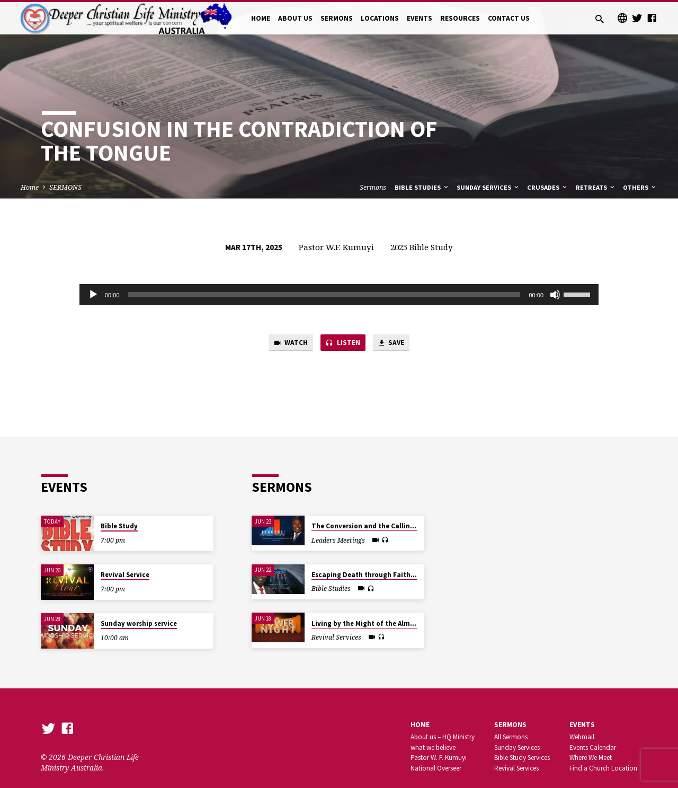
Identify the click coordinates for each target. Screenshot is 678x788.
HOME (260, 18)
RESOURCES (460, 18)
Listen (343, 344)
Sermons (373, 187)
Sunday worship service (139, 623)
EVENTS (419, 18)
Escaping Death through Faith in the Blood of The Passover (408, 574)
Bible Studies (422, 187)
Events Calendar (592, 747)
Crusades (547, 187)
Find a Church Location (603, 768)
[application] (339, 294)
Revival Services (516, 768)
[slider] (324, 294)
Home (30, 187)
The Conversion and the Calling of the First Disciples (397, 525)
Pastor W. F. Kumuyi (439, 757)
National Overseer (436, 768)
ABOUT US (295, 18)
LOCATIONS (380, 18)
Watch (286, 344)
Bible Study (119, 525)
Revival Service (125, 574)
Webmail (581, 736)
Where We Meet (590, 757)
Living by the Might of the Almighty (369, 623)
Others (640, 187)
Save (395, 344)
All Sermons (511, 736)
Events (582, 724)
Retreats (596, 187)
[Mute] (555, 294)
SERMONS (336, 18)
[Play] (93, 294)
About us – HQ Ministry (443, 736)
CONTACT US (509, 18)
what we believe (433, 747)
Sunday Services (488, 187)
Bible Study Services (522, 757)
